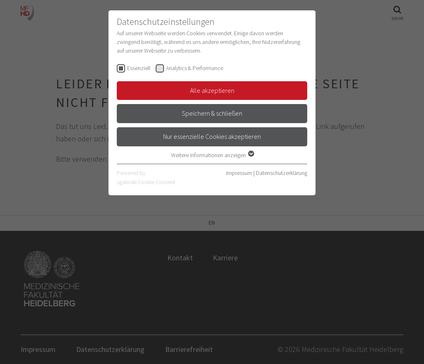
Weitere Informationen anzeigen (212, 155)
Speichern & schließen (212, 113)
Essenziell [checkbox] (138, 68)
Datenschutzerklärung (281, 173)
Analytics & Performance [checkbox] (194, 68)
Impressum (239, 173)
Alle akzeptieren (212, 90)
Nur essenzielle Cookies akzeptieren (212, 136)
